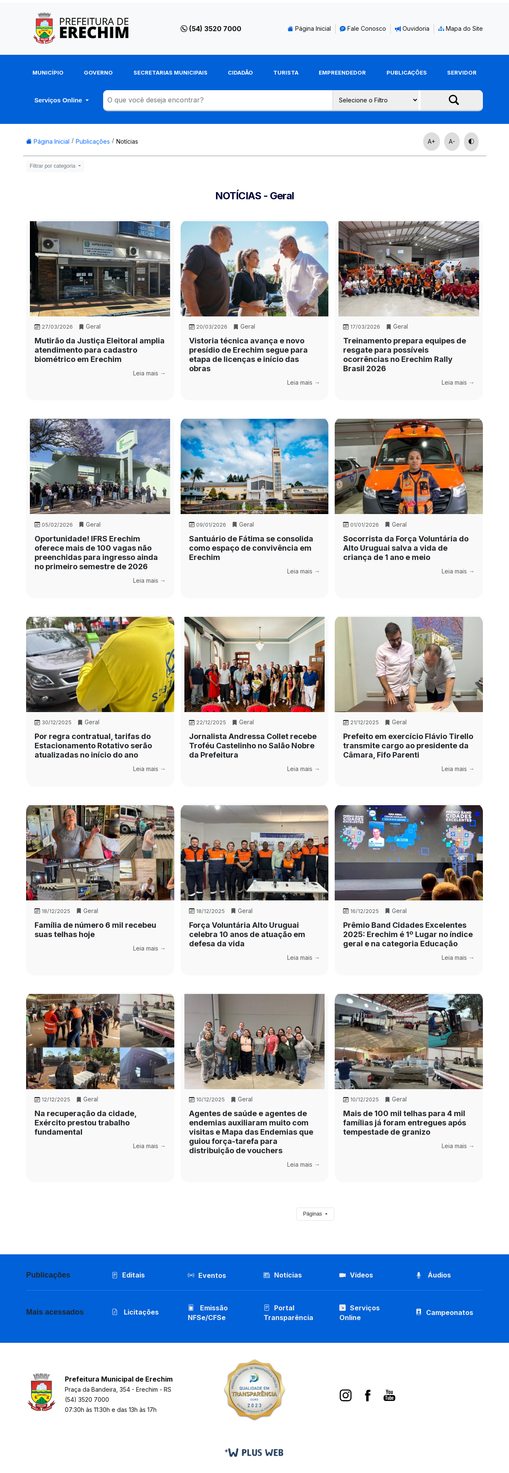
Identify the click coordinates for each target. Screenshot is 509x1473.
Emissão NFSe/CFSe (208, 1313)
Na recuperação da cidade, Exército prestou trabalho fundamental (85, 1122)
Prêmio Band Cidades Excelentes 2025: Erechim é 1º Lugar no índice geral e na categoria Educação (408, 934)
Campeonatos (449, 1312)
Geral (90, 326)
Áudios (433, 1275)
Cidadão (240, 72)
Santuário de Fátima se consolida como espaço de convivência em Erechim (251, 548)
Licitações (135, 1312)
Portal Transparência (288, 1313)
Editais (128, 1275)
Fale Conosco (363, 28)
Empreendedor (342, 72)
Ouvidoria (412, 28)
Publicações (406, 72)
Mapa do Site (460, 28)
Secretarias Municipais (170, 72)
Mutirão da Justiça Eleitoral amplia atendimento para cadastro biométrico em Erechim (100, 350)
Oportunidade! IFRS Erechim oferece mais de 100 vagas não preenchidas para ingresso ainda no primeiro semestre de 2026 (96, 552)
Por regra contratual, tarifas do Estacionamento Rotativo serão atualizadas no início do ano (93, 745)
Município (48, 72)
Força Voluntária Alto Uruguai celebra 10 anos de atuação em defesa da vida (247, 934)
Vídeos (356, 1275)
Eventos (212, 1275)
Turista (285, 72)
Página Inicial (309, 28)
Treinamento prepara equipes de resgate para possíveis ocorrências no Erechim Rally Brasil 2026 (404, 354)
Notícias (127, 141)
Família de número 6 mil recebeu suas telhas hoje (95, 930)
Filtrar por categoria (53, 166)
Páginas (313, 1214)
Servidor (462, 72)
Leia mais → (149, 373)
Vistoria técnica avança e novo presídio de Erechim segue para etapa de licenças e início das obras (248, 354)
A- (452, 141)
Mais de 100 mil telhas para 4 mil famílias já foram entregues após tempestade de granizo (404, 1122)
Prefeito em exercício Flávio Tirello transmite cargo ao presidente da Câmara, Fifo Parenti (408, 745)
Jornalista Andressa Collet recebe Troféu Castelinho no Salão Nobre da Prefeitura (253, 745)
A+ (431, 141)
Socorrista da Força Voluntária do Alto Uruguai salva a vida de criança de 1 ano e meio (406, 548)
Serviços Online (59, 100)
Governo (98, 72)
